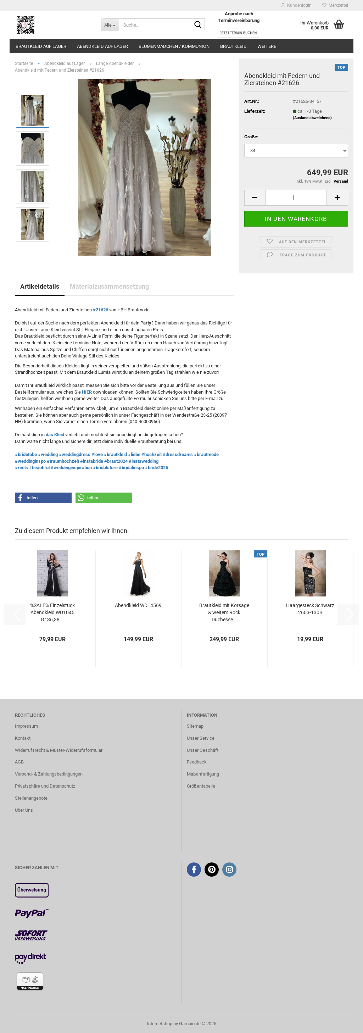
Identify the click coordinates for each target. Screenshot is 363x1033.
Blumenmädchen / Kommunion (174, 46)
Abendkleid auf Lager (102, 46)
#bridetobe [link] (26, 454)
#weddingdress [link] (74, 454)
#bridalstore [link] (105, 467)
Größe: (251, 136)
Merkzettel (335, 5)
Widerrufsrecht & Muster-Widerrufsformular (58, 750)
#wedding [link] (48, 454)
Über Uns (24, 810)
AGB (19, 762)
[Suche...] (110, 24)
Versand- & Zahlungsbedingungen (49, 774)
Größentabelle (201, 786)
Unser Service (200, 738)
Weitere (266, 46)
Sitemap (195, 726)
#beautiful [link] (39, 467)
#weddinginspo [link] (30, 461)
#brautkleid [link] (115, 454)
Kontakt (22, 738)
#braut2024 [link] (116, 461)
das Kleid (55, 434)
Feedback (197, 762)
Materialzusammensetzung (109, 286)
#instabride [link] (91, 461)
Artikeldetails (39, 286)
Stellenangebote (31, 798)
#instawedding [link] (143, 461)
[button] (255, 198)
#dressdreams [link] (178, 454)
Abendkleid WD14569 (138, 605)
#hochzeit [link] (151, 454)
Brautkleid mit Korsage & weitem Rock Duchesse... (224, 612)
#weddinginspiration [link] (71, 467)
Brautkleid (233, 46)
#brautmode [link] (206, 454)
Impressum (26, 726)
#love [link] (97, 454)
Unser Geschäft (202, 750)
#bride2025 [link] (156, 467)
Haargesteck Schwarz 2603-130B (310, 608)
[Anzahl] (296, 198)
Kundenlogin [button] (296, 5)
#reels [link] (21, 467)
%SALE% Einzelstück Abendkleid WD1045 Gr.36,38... (52, 612)
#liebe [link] (134, 454)
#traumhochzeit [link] (63, 461)
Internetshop (159, 1023)
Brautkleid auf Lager (41, 46)
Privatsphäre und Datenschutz (45, 786)
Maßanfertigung (203, 774)
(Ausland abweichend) (312, 118)
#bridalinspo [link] (131, 467)
